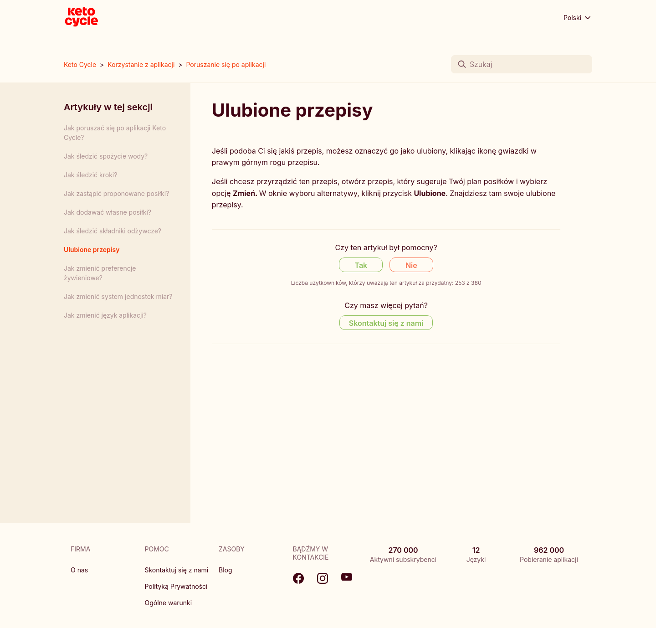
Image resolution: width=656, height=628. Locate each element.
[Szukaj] (521, 64)
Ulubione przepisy (91, 249)
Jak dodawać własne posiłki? (107, 212)
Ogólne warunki (168, 603)
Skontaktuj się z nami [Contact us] (386, 323)
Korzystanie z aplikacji (141, 64)
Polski (578, 17)
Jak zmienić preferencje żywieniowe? (100, 273)
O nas (79, 570)
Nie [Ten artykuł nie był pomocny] (411, 265)
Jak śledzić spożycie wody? (106, 156)
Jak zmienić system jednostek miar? (118, 296)
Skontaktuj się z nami (177, 570)
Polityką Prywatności (176, 586)
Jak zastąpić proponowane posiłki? (116, 193)
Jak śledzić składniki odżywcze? (112, 231)
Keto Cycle (80, 64)
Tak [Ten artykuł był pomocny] (361, 265)
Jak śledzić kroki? (90, 175)
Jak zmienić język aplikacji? (105, 315)
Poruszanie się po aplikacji (226, 64)
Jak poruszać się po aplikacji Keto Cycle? (115, 132)
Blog (225, 570)
